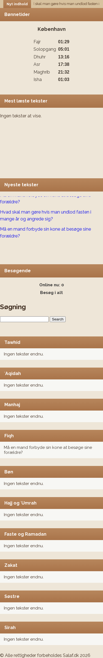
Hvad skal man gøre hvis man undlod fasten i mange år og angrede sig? (45, 216)
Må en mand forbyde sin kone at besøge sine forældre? (45, 199)
